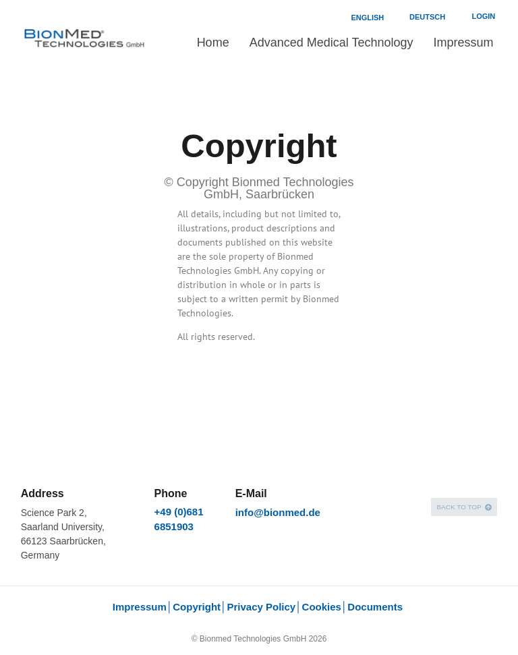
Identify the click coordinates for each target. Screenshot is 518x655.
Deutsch (427, 17)
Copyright (197, 607)
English (367, 17)
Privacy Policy (261, 607)
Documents (376, 607)
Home (213, 42)
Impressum (463, 42)
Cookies (321, 607)
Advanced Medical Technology (331, 42)
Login (483, 16)
